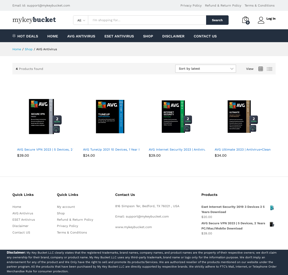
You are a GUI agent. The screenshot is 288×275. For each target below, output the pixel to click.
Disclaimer (173, 36)
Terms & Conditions (259, 5)
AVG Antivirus (81, 36)
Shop (148, 36)
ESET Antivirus (119, 36)
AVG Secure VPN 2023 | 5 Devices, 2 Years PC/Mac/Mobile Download (69, 149)
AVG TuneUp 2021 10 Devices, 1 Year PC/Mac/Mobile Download (130, 149)
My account (66, 207)
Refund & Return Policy (223, 5)
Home (52, 36)
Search (216, 20)
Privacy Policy (191, 5)
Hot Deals (25, 36)
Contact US (205, 36)
